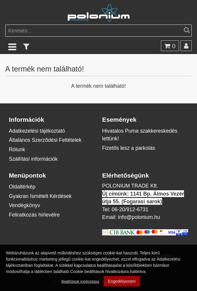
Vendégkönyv (24, 205)
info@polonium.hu (139, 217)
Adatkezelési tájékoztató (37, 130)
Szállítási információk (33, 158)
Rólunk (17, 149)
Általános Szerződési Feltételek (45, 139)
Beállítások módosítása (80, 281)
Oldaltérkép (22, 186)
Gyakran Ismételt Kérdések (40, 196)
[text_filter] (26, 46)
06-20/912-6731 (130, 209)
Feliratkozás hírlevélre (34, 214)
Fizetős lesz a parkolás (128, 147)
